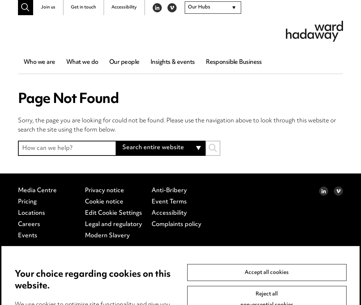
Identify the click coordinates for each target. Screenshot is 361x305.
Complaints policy (176, 225)
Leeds (72, 278)
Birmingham (34, 278)
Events (27, 236)
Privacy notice (104, 191)
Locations (31, 213)
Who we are (39, 62)
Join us (48, 7)
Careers (29, 225)
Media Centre (37, 191)
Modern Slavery (107, 236)
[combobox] (213, 7)
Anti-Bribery (169, 191)
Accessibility (124, 7)
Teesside (30, 287)
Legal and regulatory (113, 225)
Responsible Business (234, 62)
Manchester (110, 278)
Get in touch (83, 7)
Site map (67, 287)
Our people (124, 62)
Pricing (27, 202)
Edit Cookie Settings (113, 213)
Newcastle (154, 278)
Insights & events (173, 62)
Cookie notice (104, 202)
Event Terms (169, 202)
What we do (82, 62)
